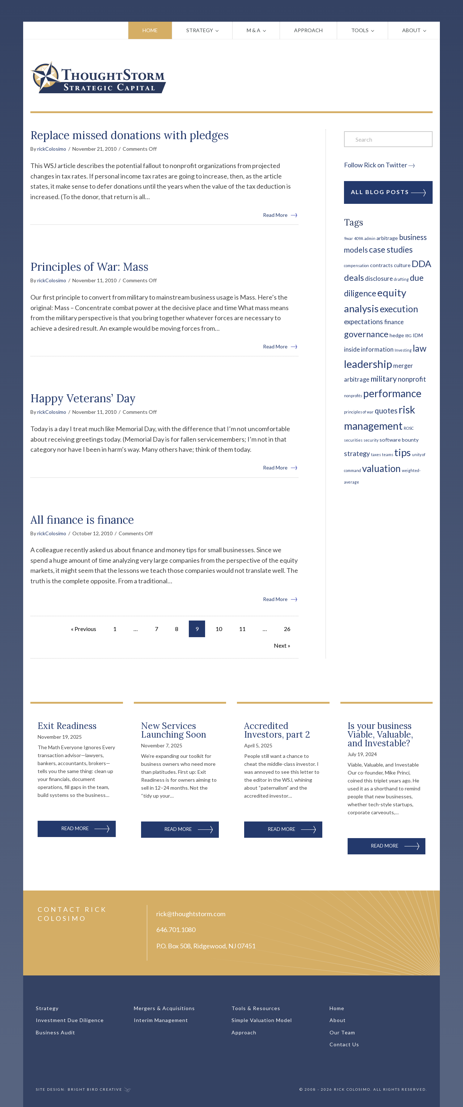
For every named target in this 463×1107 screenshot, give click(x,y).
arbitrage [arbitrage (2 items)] (387, 238)
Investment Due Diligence (70, 1020)
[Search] (388, 139)
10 (219, 628)
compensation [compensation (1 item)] (356, 265)
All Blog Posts (388, 192)
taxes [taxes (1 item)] (376, 454)
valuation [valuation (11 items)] (381, 468)
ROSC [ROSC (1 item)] (409, 428)
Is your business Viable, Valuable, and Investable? (380, 734)
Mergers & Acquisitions (164, 1008)
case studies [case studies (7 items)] (391, 249)
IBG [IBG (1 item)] (408, 335)
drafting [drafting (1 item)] (401, 279)
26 (287, 628)
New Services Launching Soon (173, 730)
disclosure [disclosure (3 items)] (379, 278)
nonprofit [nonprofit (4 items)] (412, 379)
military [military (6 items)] (383, 378)
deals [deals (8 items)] (354, 278)
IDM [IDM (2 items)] (418, 335)
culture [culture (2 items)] (402, 265)
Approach (308, 30)
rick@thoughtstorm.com (190, 914)
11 (242, 628)
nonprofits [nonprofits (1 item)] (353, 395)
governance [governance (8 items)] (366, 334)
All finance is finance (82, 520)
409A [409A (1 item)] (358, 238)
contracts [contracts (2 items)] (381, 265)
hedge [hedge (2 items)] (397, 335)
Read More (280, 214)
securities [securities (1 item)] (353, 440)
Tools (360, 30)
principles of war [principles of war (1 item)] (359, 411)
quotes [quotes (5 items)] (386, 410)
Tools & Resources (256, 1008)
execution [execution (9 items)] (399, 309)
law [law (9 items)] (419, 348)
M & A (253, 30)
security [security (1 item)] (371, 440)
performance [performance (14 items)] (392, 393)
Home (150, 30)
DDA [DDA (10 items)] (421, 263)
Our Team (342, 1032)
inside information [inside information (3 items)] (369, 349)
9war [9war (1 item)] (348, 238)
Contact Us (344, 1044)
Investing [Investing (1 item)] (403, 350)
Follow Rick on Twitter (375, 165)
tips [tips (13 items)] (402, 452)
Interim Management (161, 1020)
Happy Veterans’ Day (83, 398)
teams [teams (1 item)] (387, 454)
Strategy (199, 30)
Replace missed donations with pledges (129, 135)
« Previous (83, 628)
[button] (222, 30)
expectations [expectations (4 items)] (363, 322)
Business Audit (55, 1032)
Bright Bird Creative (95, 1089)
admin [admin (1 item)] (369, 238)
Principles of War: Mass (89, 267)
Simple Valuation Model (262, 1020)
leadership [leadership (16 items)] (368, 363)
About (411, 30)
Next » (282, 645)
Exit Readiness (67, 725)
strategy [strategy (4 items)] (357, 454)
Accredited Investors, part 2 (277, 730)
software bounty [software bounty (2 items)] (399, 440)
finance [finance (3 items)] (394, 322)
